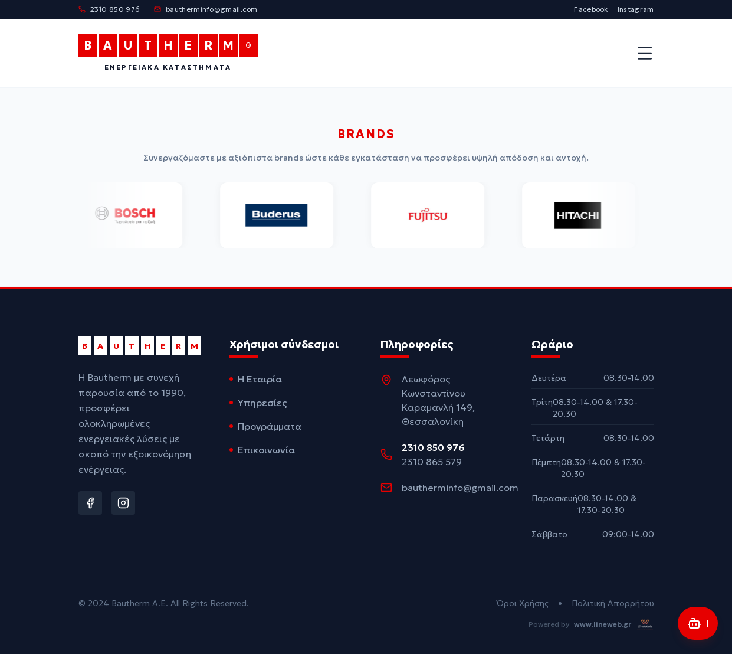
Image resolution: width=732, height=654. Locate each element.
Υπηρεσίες (258, 402)
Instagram (636, 9)
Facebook (591, 9)
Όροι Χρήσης (523, 603)
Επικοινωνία (262, 450)
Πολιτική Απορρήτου (613, 603)
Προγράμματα (265, 426)
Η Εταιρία (255, 379)
